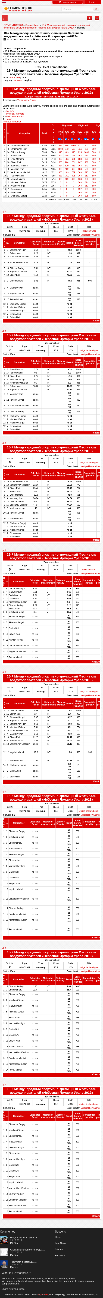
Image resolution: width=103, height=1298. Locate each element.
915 (62, 152)
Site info (59, 1249)
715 (74, 155)
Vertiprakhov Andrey (26, 100)
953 (87, 155)
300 (87, 179)
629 (68, 165)
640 (74, 152)
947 (81, 162)
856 (68, 145)
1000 (74, 145)
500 (94, 145)
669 (74, 169)
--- (5, 18)
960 (62, 172)
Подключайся (67, 2)
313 (87, 172)
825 (87, 149)
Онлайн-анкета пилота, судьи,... (27, 1249)
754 (74, 162)
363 (81, 155)
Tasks (9, 119)
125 (87, 189)
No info (10, 111)
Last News (60, 1243)
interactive (14, 77)
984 (68, 162)
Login (92, 2)
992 (62, 155)
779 (74, 172)
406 (74, 176)
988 (81, 159)
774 (87, 182)
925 (81, 152)
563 (62, 162)
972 (68, 149)
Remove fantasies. (12, 121)
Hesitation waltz (89, 231)
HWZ (61, 132)
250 (87, 176)
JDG (68, 132)
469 (68, 152)
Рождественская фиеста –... (25, 1237)
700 (87, 145)
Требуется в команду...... (23, 1262)
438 (87, 162)
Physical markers (15, 113)
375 (87, 159)
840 (87, 165)
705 (68, 155)
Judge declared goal (88, 350)
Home (58, 1237)
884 (62, 165)
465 (62, 159)
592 (81, 189)
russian (18, 80)
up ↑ (4, 211)
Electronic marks (15, 116)
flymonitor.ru (44, 1294)
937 (62, 145)
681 (74, 159)
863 (87, 186)
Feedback (60, 1255)
